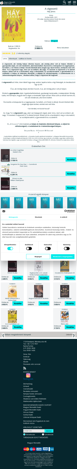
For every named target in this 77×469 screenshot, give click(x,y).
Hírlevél (26, 386)
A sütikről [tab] (63, 217)
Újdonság (26, 359)
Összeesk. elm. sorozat (31, 364)
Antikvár (26, 357)
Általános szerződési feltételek (34, 399)
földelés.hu (38, 466)
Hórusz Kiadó (28, 412)
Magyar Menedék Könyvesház (7, 4)
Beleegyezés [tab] (13, 217)
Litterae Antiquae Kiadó (32, 417)
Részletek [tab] (38, 217)
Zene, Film (27, 354)
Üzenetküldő (28, 389)
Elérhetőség (27, 384)
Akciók (25, 362)
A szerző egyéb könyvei (39, 194)
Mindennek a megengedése (62, 256)
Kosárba (71, 159)
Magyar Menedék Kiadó (32, 407)
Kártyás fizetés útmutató (32, 394)
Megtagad (38, 256)
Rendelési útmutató (30, 391)
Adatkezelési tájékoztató (32, 401)
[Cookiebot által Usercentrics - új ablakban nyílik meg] (66, 211)
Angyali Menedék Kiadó (32, 410)
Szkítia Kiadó (28, 415)
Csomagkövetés (29, 396)
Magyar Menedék (34, 443)
